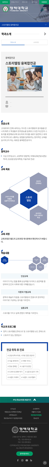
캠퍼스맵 (24, 2)
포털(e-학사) (14, 2)
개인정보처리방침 (36, 415)
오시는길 (13, 409)
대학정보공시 (13, 415)
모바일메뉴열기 (44, 8)
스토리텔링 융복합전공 (10, 24)
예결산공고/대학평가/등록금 (13, 412)
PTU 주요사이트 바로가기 (22, 399)
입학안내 (5, 2)
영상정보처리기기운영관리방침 (13, 418)
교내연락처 (36, 409)
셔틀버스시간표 (36, 412)
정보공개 (36, 418)
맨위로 (45, 463)
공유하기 (45, 33)
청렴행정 (44, 2)
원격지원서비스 (24, 453)
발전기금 (34, 2)
